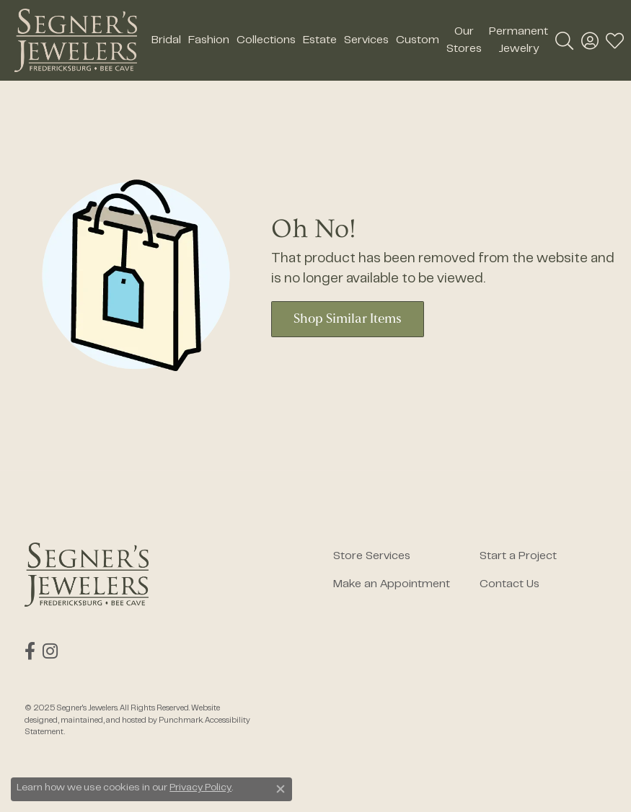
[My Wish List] (615, 40)
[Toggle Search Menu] (564, 40)
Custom (417, 40)
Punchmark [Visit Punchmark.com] (181, 721)
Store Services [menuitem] (371, 556)
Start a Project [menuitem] (518, 556)
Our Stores (464, 40)
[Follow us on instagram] (50, 651)
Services (366, 40)
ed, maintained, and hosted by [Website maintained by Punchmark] (104, 721)
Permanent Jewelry (518, 40)
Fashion (208, 40)
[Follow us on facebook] (30, 651)
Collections (266, 40)
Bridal (166, 40)
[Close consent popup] (280, 789)
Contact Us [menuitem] (509, 584)
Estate (320, 40)
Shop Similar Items (348, 319)
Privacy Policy (200, 788)
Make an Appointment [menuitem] (391, 584)
